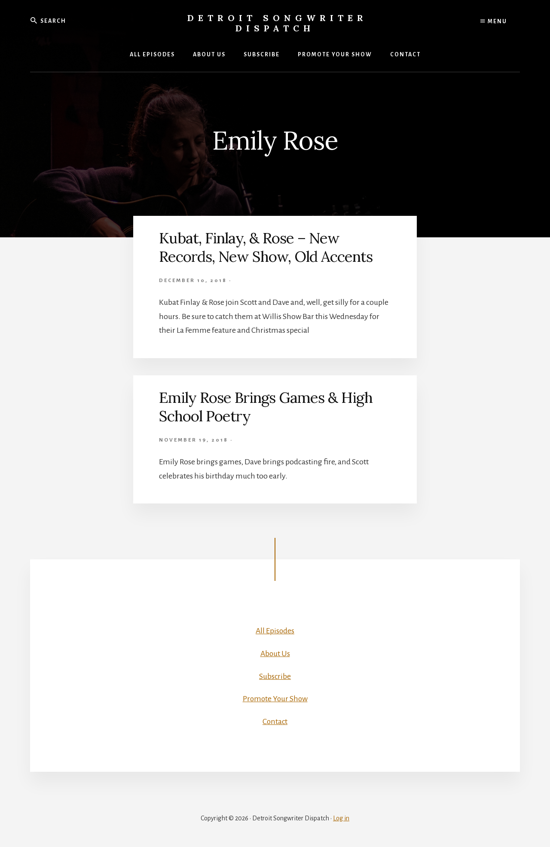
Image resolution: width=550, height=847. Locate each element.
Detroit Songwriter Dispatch (277, 23)
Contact (275, 721)
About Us (275, 653)
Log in (341, 817)
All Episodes (275, 630)
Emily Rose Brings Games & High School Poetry (269, 406)
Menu (493, 21)
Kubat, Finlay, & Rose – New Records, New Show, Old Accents (271, 247)
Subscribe (275, 676)
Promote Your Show (275, 698)
